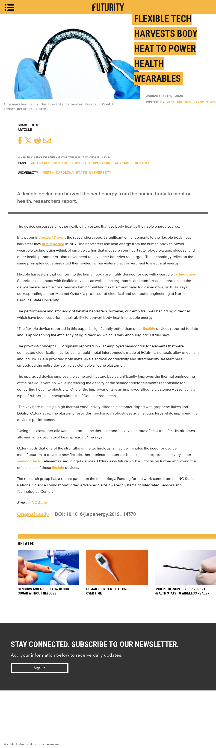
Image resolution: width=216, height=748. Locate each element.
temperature (100, 163)
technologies (185, 274)
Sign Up (39, 668)
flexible (149, 328)
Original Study (33, 514)
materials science (49, 163)
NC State (39, 502)
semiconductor (30, 461)
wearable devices (132, 163)
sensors (78, 163)
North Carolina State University (77, 173)
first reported (53, 244)
